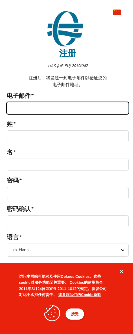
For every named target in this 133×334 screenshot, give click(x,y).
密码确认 (19, 209)
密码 (13, 181)
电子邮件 (19, 96)
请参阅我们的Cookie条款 (79, 294)
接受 (75, 314)
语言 (13, 237)
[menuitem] (119, 12)
